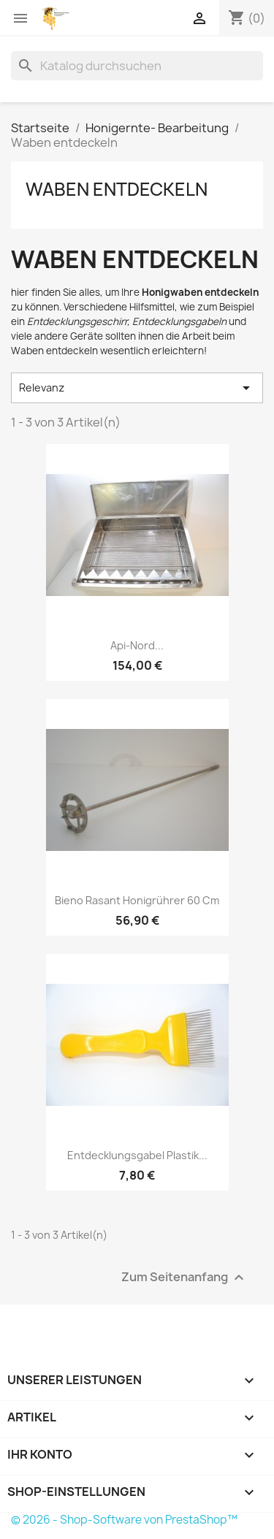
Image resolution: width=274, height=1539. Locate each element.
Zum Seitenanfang (184, 1278)
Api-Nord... (137, 645)
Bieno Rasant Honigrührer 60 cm (137, 900)
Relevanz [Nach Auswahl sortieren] (137, 388)
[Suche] (137, 65)
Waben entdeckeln (117, 189)
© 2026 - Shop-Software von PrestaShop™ (124, 1519)
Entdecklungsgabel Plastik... (137, 1155)
